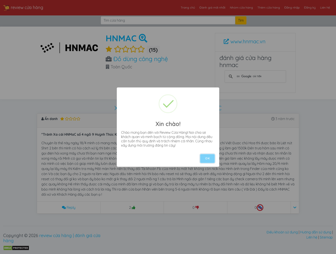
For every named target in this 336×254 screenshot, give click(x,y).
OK (207, 158)
